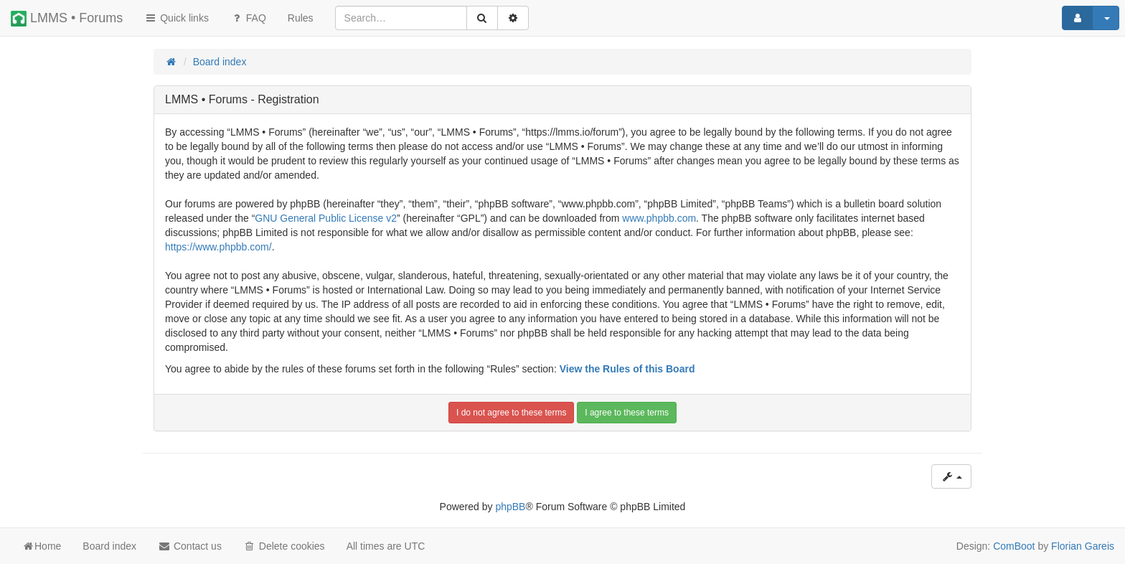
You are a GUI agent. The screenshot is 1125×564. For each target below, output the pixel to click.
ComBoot (1014, 546)
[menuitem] (300, 18)
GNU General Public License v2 (326, 218)
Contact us (190, 546)
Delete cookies (284, 546)
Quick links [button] (176, 18)
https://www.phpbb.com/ (218, 247)
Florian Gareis (1082, 546)
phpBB (510, 506)
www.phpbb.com (659, 218)
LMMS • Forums (67, 19)
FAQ (248, 18)
